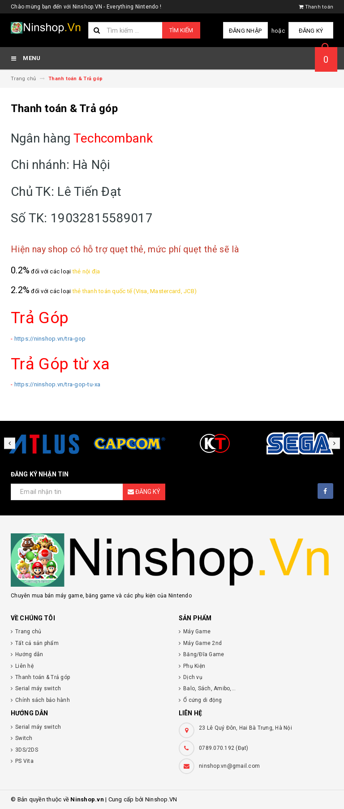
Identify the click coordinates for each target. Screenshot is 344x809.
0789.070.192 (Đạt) (224, 748)
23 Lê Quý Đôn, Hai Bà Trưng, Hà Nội (245, 728)
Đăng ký (311, 30)
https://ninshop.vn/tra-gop (50, 338)
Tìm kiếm (181, 30)
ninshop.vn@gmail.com (229, 766)
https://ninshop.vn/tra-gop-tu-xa (57, 384)
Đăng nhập (245, 30)
